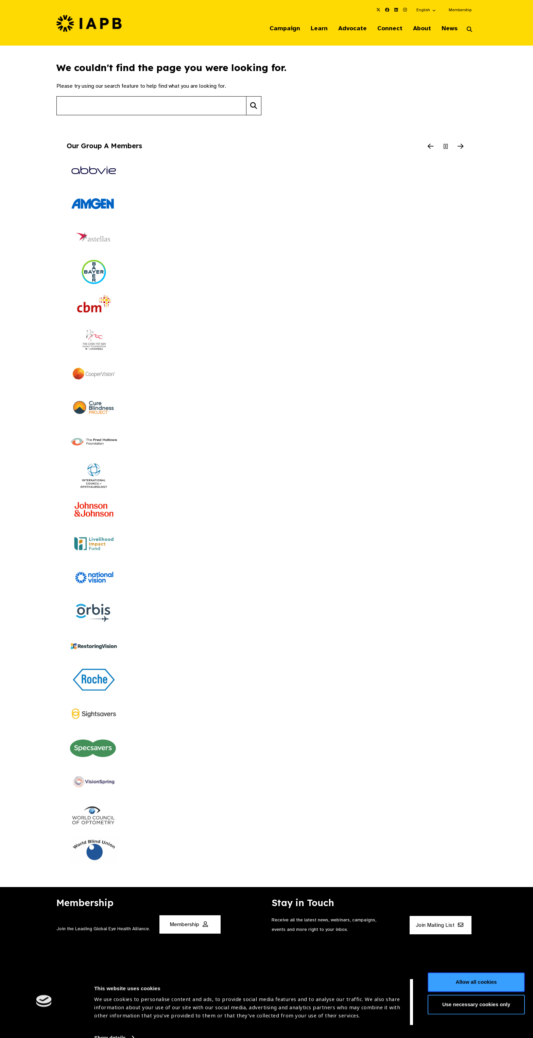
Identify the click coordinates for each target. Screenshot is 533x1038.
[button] (426, 10)
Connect (386, 28)
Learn (314, 28)
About (420, 28)
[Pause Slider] (446, 147)
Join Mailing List (439, 925)
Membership (460, 9)
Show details (110, 1018)
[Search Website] (469, 29)
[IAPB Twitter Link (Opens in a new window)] (378, 10)
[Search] (253, 106)
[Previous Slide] (431, 147)
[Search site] (151, 106)
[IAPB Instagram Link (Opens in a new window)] (405, 10)
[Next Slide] (460, 147)
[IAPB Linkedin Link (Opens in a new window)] (396, 10)
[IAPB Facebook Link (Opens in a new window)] (387, 10)
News (449, 28)
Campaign (278, 28)
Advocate (348, 28)
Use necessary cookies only (476, 984)
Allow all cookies (476, 962)
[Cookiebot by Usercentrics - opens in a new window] (44, 1025)
